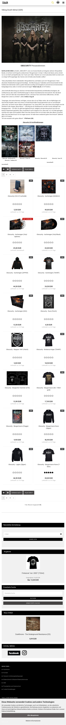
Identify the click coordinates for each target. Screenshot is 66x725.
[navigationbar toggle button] (63, 2)
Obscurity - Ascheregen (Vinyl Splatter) (17, 235)
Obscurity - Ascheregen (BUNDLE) (48, 196)
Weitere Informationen (33, 721)
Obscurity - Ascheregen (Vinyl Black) (49, 234)
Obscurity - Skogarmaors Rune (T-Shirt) (49, 465)
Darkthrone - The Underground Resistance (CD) (33, 634)
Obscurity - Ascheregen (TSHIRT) (48, 273)
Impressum (6, 669)
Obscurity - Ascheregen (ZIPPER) (17, 273)
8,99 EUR (33, 639)
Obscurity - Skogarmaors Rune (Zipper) (49, 427)
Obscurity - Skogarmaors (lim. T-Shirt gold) (49, 389)
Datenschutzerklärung (8, 711)
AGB (4, 683)
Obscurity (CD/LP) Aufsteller (17, 196)
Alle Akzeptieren (33, 715)
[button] (4, 169)
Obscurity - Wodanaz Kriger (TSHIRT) (48, 349)
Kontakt (5, 672)
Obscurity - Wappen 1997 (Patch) (17, 349)
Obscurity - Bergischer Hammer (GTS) (17, 388)
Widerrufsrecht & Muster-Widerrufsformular (15, 679)
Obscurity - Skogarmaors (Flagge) (17, 426)
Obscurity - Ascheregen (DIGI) (17, 311)
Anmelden (33, 539)
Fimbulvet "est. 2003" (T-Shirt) (33, 573)
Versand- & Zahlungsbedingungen (13, 676)
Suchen (33, 598)
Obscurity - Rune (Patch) (49, 311)
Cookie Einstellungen (9, 689)
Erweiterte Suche (33, 603)
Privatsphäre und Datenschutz (12, 686)
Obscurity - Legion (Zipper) (17, 464)
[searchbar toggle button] (52, 2)
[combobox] (16, 169)
